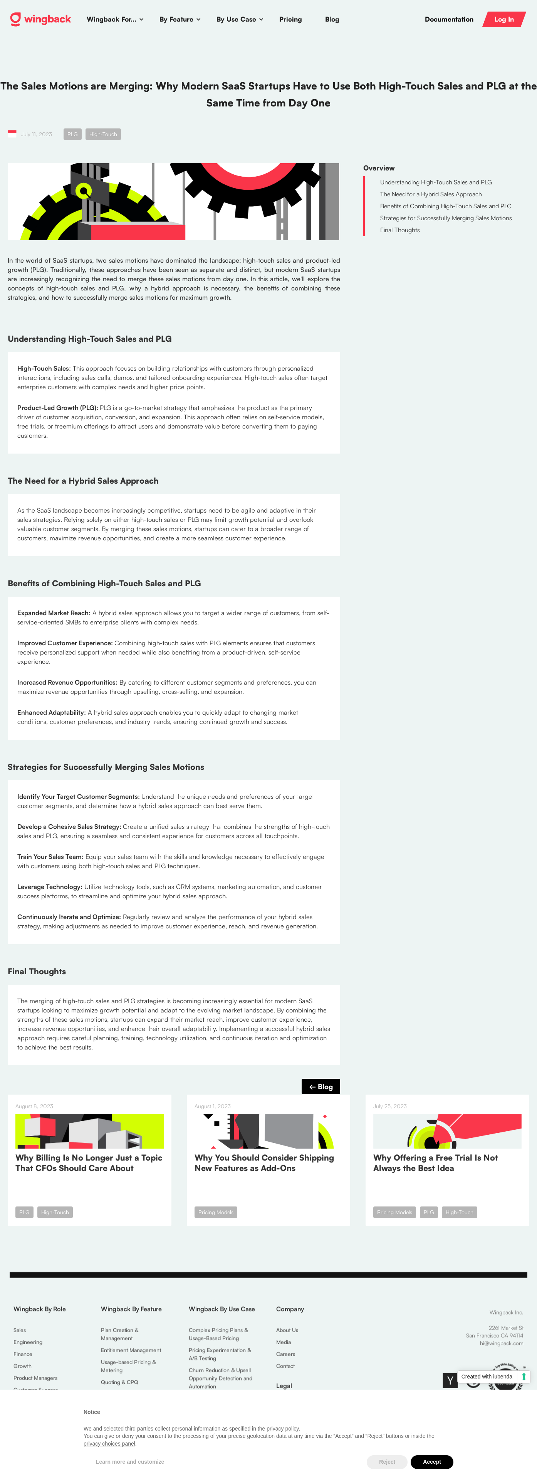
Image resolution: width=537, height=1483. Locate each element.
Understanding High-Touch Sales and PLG (436, 182)
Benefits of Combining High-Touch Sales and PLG (446, 206)
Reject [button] (387, 1462)
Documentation (449, 19)
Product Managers (35, 1381)
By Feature (176, 19)
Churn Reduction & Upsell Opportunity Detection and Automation (220, 1381)
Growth (22, 1369)
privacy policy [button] (283, 1429)
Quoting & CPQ (119, 1385)
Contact (285, 1369)
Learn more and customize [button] (130, 1462)
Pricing (290, 19)
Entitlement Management (131, 1353)
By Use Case (236, 19)
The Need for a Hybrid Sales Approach (431, 194)
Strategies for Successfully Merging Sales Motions (446, 218)
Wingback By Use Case (222, 1312)
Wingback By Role (39, 1312)
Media (283, 1345)
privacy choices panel (109, 1444)
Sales (19, 1333)
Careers (285, 1357)
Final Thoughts (400, 230)
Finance (22, 1357)
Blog (332, 19)
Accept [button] (432, 1462)
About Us (287, 1333)
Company (290, 1312)
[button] (115, 19)
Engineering (27, 1345)
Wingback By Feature (131, 1312)
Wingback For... (111, 19)
